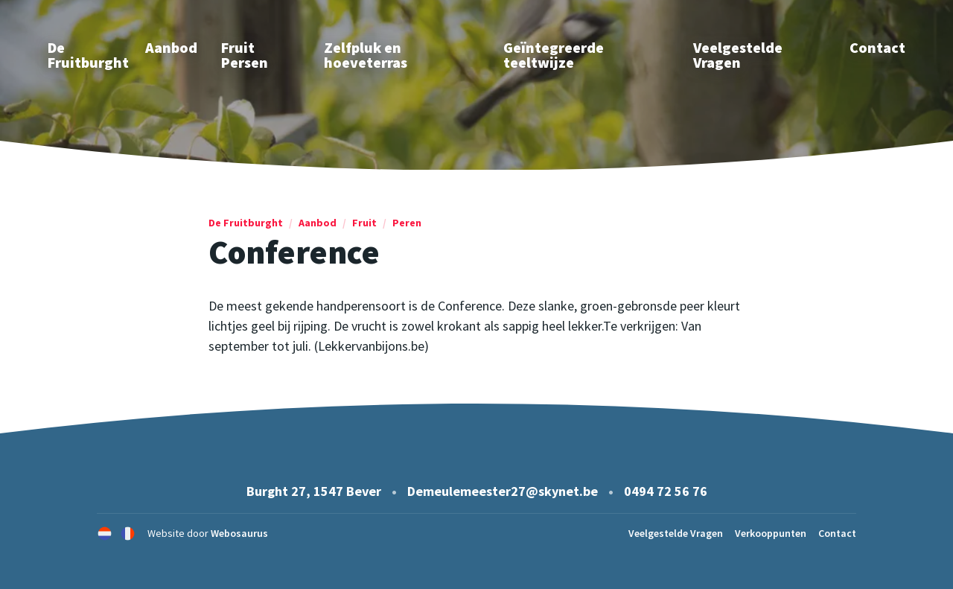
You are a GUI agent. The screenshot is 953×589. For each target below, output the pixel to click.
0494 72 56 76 (665, 491)
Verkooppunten (770, 533)
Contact (877, 47)
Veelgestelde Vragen (738, 54)
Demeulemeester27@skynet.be (502, 491)
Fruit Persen (244, 54)
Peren (406, 222)
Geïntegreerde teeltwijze (553, 54)
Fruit (364, 222)
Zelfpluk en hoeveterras (365, 54)
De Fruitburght (245, 222)
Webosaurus (239, 533)
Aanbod (171, 47)
